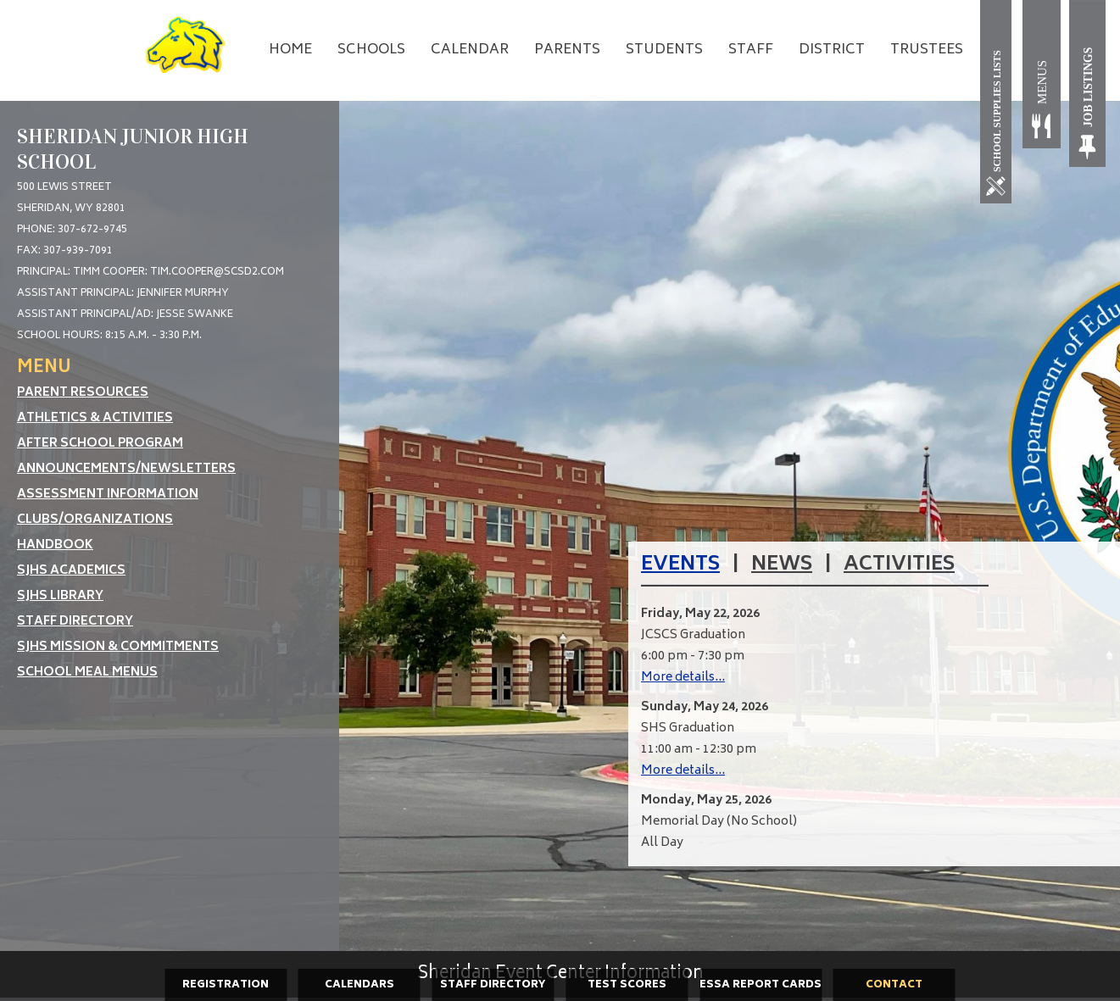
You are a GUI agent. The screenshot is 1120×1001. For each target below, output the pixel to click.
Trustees (926, 50)
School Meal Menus (87, 672)
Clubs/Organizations (95, 520)
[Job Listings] (1088, 83)
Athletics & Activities (95, 418)
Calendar (470, 50)
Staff (750, 50)
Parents (567, 50)
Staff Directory (75, 621)
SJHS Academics (71, 570)
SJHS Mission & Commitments (118, 647)
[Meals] (1041, 83)
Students (664, 50)
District (832, 50)
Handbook (55, 545)
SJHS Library (60, 596)
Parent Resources (82, 392)
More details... (683, 677)
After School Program (100, 443)
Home (290, 50)
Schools (371, 50)
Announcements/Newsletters (126, 469)
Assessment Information (107, 494)
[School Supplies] (999, 101)
